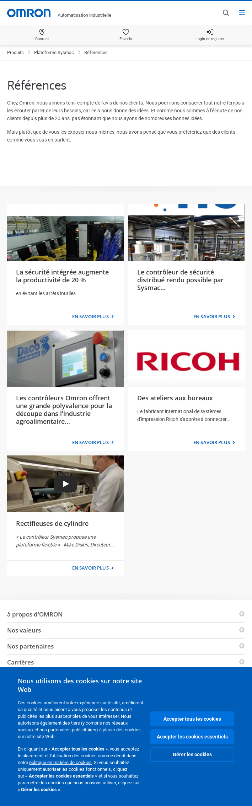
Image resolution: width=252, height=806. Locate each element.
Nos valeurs (24, 630)
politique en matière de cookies (60, 762)
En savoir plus (90, 316)
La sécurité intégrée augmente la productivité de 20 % (62, 276)
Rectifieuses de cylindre (52, 523)
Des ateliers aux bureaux (175, 398)
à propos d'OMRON (35, 614)
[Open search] (225, 13)
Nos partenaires (30, 646)
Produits (15, 52)
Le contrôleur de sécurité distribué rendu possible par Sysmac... (180, 280)
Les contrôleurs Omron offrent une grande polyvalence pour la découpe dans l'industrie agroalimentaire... (64, 410)
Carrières (20, 662)
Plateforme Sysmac (54, 52)
